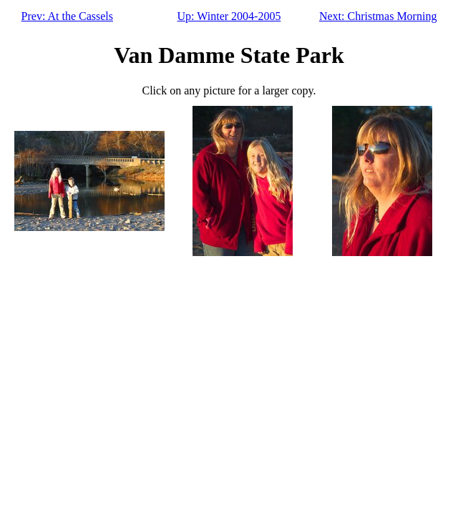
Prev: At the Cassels (67, 16)
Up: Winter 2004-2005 (229, 16)
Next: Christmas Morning (378, 16)
